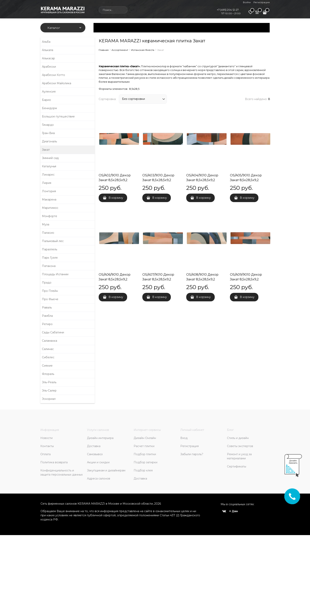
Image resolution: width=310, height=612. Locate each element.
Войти (247, 2)
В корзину (116, 198)
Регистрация (261, 2)
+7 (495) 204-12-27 (228, 9)
